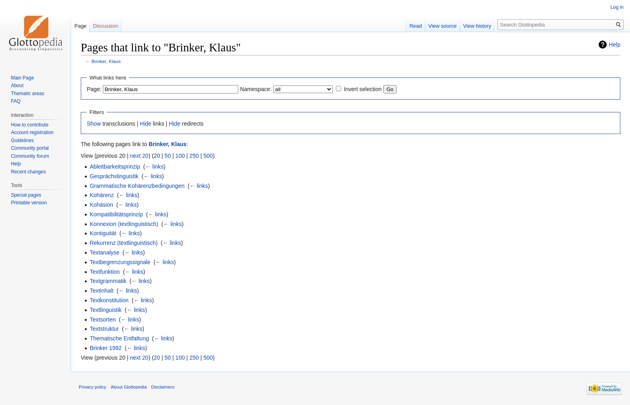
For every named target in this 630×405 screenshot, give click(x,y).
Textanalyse (104, 252)
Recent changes (28, 172)
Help (614, 44)
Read (415, 26)
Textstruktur (104, 329)
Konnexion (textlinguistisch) (124, 224)
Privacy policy (92, 387)
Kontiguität (103, 233)
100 (180, 156)
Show (94, 123)
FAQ (15, 101)
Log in (617, 7)
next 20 (139, 156)
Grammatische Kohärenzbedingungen (137, 186)
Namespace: (256, 89)
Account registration (32, 132)
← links (154, 166)
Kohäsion (101, 204)
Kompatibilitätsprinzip (116, 214)
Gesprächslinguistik (114, 176)
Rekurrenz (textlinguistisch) (124, 243)
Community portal (30, 148)
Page (80, 26)
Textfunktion (105, 272)
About (17, 85)
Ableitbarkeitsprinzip (115, 166)
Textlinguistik (105, 310)
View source (442, 26)
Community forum (30, 156)
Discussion (105, 26)
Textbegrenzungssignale (120, 262)
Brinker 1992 (105, 348)
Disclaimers (162, 387)
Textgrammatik (108, 281)
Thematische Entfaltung (119, 338)
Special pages (26, 195)
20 (157, 156)
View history (477, 26)
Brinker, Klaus (106, 61)
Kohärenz (102, 195)
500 (208, 156)
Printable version (29, 203)
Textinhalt (101, 290)
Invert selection (363, 89)
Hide (145, 123)
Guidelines (22, 140)
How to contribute (29, 125)
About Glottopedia (129, 387)
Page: (94, 89)
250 (193, 156)
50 (168, 156)
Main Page (22, 78)
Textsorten (103, 319)
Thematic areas (27, 93)
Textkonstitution (109, 300)
